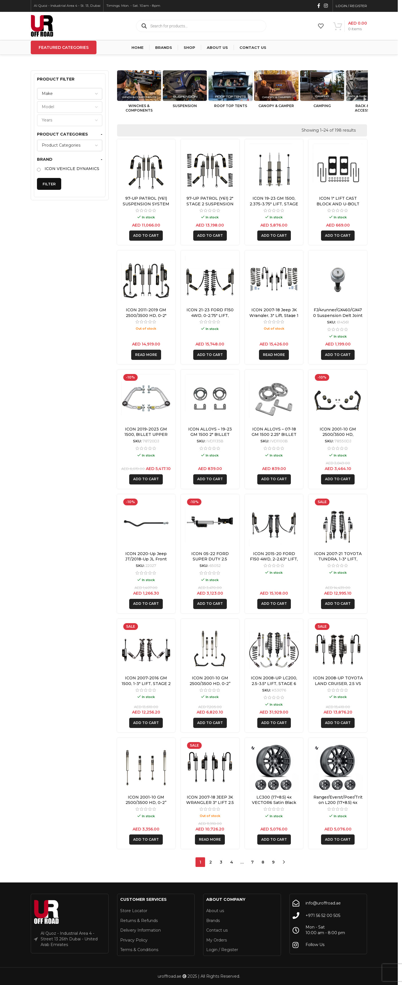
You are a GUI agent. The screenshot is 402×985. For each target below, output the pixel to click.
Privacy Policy (134, 940)
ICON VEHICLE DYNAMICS (72, 168)
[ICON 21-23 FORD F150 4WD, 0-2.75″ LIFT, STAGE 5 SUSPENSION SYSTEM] (210, 280)
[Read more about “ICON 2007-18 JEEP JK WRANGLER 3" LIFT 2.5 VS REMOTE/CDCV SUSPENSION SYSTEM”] (210, 839)
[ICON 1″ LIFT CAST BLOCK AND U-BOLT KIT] (338, 168)
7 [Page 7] (252, 862)
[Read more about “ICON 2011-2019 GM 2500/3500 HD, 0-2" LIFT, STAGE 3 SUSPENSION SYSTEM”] (146, 355)
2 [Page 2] (210, 862)
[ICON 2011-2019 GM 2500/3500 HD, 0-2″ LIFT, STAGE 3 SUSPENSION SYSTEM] (146, 280)
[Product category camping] (322, 90)
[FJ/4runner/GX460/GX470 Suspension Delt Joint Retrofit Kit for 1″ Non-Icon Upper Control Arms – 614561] (338, 280)
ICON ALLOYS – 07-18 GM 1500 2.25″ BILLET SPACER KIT (274, 435)
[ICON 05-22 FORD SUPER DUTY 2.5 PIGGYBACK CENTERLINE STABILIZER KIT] (210, 524)
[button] (146, 236)
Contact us (217, 930)
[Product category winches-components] (139, 93)
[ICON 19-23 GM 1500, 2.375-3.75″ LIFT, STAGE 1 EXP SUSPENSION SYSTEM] (274, 168)
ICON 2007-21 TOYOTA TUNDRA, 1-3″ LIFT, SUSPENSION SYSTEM (338, 559)
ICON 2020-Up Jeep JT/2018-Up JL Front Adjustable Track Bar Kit (146, 559)
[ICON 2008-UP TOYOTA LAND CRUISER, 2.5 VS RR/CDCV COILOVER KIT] (338, 648)
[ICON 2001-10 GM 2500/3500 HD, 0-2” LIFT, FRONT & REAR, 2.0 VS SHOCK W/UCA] (210, 648)
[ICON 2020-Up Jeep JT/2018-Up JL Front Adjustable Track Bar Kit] (146, 524)
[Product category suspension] (185, 90)
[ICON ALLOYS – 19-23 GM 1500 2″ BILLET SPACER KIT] (210, 399)
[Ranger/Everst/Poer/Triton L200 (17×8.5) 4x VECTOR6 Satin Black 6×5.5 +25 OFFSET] (338, 767)
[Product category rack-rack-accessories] (368, 93)
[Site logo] (42, 25)
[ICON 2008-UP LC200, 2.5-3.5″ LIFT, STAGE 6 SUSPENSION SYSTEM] (274, 648)
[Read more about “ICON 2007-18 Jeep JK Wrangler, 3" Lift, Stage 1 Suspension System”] (274, 355)
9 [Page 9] (273, 862)
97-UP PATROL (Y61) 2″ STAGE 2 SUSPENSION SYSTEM (210, 204)
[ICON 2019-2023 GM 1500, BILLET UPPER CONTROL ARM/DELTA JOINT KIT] (146, 399)
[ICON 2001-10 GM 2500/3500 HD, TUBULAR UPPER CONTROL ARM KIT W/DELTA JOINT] (338, 399)
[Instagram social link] (326, 5)
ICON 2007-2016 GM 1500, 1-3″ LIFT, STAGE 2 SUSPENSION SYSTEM (146, 683)
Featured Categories (64, 47)
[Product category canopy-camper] (276, 90)
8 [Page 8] (263, 862)
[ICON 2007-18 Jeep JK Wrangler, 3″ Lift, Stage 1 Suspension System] (274, 280)
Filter (49, 184)
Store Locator (133, 910)
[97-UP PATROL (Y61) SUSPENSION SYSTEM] (146, 168)
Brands (213, 920)
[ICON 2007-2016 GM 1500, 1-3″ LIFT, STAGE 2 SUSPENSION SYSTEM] (146, 648)
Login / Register (222, 949)
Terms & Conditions (139, 949)
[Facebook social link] (318, 5)
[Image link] (46, 912)
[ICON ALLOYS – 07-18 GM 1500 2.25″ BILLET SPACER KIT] (274, 399)
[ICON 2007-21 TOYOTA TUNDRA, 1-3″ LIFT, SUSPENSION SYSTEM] (338, 524)
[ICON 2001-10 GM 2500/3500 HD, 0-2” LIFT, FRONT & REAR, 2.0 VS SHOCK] (146, 767)
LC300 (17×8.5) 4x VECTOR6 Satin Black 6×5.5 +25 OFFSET (274, 803)
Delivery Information (140, 930)
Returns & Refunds (139, 920)
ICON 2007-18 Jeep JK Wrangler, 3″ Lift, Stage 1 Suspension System (273, 315)
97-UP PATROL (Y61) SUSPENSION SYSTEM (146, 201)
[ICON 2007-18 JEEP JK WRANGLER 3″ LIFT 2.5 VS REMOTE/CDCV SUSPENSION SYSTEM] (210, 767)
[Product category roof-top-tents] (230, 90)
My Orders (216, 940)
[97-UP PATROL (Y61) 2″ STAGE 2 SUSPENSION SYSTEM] (210, 168)
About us (215, 910)
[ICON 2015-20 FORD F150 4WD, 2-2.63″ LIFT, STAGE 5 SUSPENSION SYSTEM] (274, 524)
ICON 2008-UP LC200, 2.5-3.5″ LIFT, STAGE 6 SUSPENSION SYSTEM (274, 683)
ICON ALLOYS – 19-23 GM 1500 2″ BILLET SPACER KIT (210, 435)
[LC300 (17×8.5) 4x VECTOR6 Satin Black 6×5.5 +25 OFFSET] (274, 767)
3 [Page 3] (221, 862)
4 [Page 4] (231, 862)
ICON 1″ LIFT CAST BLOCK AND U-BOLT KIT (338, 204)
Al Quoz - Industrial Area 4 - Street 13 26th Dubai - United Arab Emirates (69, 939)
